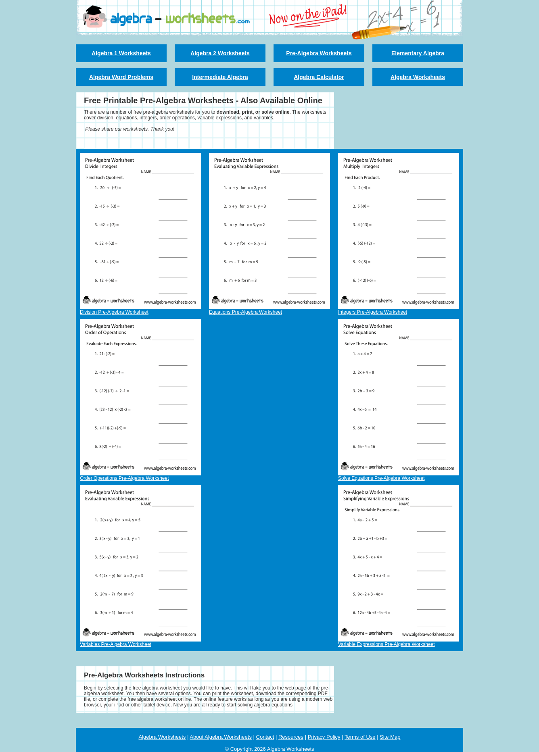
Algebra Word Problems (121, 77)
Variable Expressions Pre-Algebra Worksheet (386, 644)
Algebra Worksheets (418, 77)
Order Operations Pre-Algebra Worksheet (124, 478)
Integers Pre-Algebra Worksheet (372, 312)
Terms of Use (360, 737)
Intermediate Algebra (220, 77)
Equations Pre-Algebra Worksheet (245, 312)
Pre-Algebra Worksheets (318, 53)
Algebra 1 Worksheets (121, 53)
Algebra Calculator (319, 77)
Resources (290, 737)
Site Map (390, 737)
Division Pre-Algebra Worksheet (114, 312)
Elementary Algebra (417, 53)
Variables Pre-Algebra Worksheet (115, 644)
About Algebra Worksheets (221, 737)
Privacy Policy (324, 737)
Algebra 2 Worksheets (220, 53)
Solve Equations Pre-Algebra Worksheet (381, 478)
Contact (265, 737)
